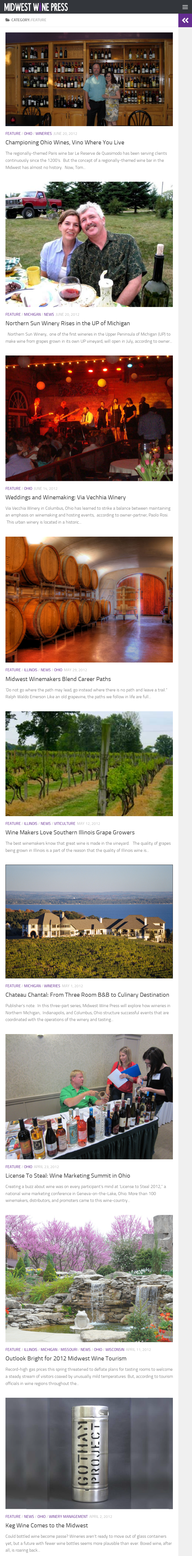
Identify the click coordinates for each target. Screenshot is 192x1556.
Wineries (44, 133)
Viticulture (64, 823)
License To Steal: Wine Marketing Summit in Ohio (67, 1175)
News (49, 314)
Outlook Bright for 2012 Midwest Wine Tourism (65, 1358)
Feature (13, 133)
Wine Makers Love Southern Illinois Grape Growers (70, 832)
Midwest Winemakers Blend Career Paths (58, 679)
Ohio (28, 133)
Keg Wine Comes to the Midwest (46, 1525)
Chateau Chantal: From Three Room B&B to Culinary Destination (87, 994)
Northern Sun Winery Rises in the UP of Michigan (67, 323)
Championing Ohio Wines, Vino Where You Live (64, 142)
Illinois (30, 670)
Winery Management (68, 1516)
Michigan (32, 314)
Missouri (69, 1349)
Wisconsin (114, 1349)
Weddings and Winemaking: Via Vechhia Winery (65, 497)
